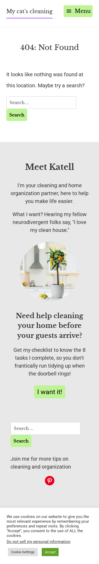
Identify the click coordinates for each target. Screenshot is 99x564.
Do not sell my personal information (38, 541)
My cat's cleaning (29, 11)
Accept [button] (50, 552)
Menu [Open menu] (78, 11)
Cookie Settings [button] (23, 552)
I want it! (49, 392)
